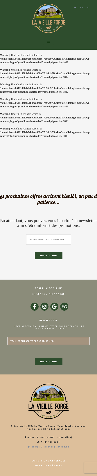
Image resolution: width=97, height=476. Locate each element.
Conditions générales (48, 460)
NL (88, 7)
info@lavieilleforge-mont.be (48, 446)
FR (75, 7)
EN (81, 7)
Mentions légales (48, 465)
